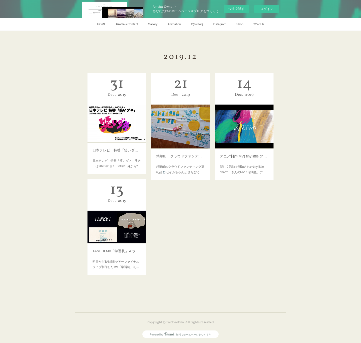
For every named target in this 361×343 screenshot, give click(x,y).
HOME (101, 24)
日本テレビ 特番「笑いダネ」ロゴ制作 (117, 147)
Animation (174, 24)
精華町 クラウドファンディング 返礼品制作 (180, 152)
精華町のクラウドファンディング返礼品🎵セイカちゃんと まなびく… (180, 164)
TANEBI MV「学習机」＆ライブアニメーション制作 (117, 248)
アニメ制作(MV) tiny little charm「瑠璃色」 (244, 152)
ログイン (266, 9)
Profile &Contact (127, 24)
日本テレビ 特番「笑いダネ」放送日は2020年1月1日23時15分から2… (117, 158)
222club (258, 24)
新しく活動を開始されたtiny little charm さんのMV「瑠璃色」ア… (243, 164)
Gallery (152, 24)
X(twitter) (197, 24)
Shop (239, 24)
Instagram (219, 24)
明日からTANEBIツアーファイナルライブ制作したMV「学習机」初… (116, 260)
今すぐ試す (236, 9)
